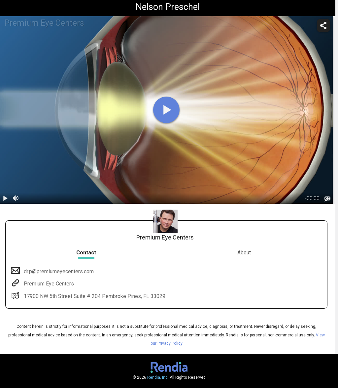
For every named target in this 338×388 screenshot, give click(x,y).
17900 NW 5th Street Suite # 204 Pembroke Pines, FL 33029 (93, 296)
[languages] (327, 199)
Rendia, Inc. (158, 377)
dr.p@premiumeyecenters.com (58, 271)
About (244, 252)
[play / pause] (5, 198)
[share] (323, 25)
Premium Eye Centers (48, 283)
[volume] (16, 198)
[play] (166, 110)
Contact (86, 252)
